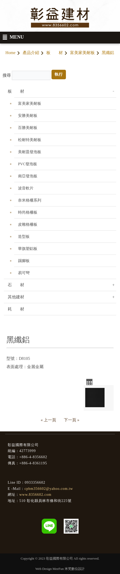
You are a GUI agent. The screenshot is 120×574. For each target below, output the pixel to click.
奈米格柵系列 (29, 200)
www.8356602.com (35, 495)
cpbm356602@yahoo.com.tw (48, 489)
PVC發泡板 (27, 164)
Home (10, 52)
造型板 (24, 236)
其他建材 (16, 297)
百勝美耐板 (27, 128)
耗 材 (16, 309)
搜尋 (7, 75)
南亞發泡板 (27, 176)
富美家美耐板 (82, 52)
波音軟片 (25, 188)
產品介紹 (31, 52)
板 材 (54, 52)
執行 (59, 74)
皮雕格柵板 (27, 224)
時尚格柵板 (27, 212)
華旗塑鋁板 (27, 249)
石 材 (16, 285)
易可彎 (24, 273)
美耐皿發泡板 (29, 152)
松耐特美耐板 (29, 140)
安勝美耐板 (27, 116)
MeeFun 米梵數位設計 (69, 569)
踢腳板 (24, 261)
